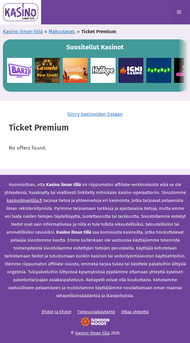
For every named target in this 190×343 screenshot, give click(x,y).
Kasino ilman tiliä (23, 32)
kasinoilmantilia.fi (24, 200)
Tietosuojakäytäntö (96, 311)
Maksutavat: (62, 32)
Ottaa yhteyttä (135, 311)
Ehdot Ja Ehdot (56, 311)
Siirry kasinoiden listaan (95, 114)
